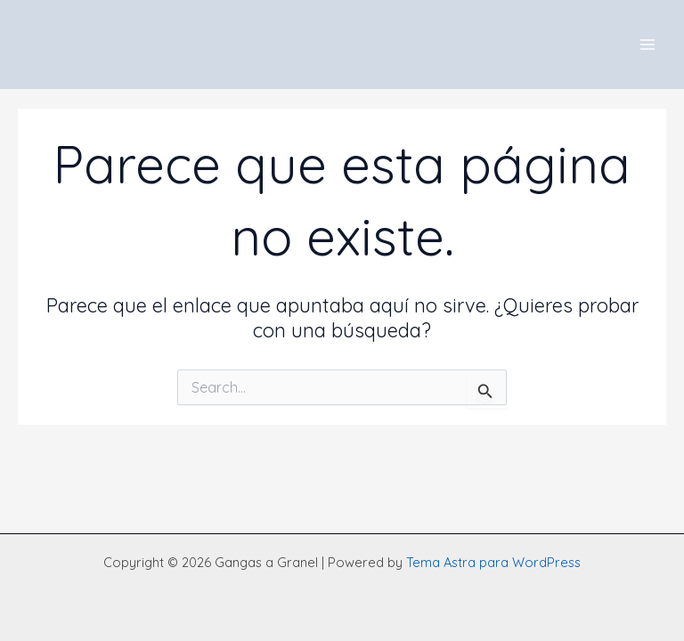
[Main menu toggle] (647, 44)
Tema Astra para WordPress (493, 562)
